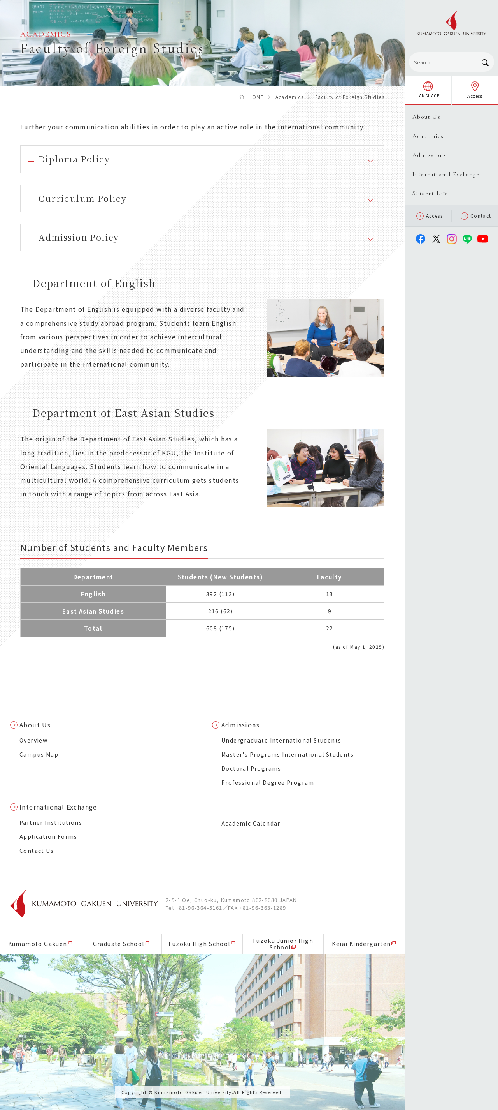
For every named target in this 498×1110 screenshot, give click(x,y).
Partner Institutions (50, 822)
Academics (289, 97)
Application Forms (48, 836)
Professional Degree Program (267, 782)
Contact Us (36, 850)
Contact (476, 216)
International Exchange (58, 807)
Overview (33, 740)
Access (429, 216)
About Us (35, 724)
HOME (256, 97)
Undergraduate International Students (281, 740)
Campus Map (38, 754)
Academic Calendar (251, 823)
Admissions (240, 724)
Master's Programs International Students (287, 754)
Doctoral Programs (251, 768)
